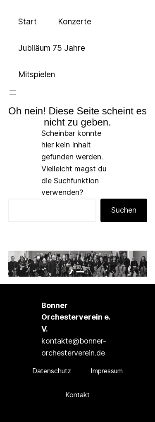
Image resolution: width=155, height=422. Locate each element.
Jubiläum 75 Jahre (51, 48)
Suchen (123, 210)
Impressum (107, 371)
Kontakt (77, 395)
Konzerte (74, 21)
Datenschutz (51, 371)
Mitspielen (36, 74)
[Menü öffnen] (13, 92)
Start (27, 21)
